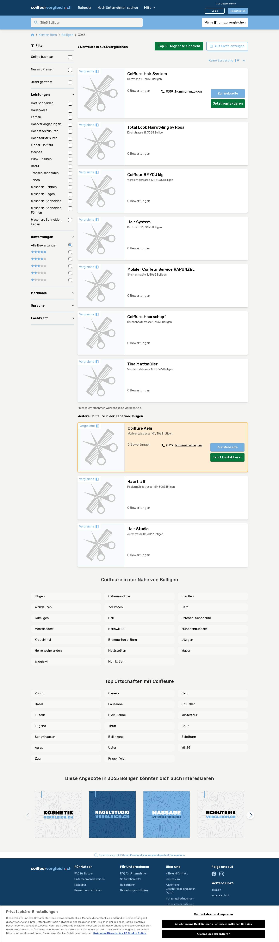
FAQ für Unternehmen (133, 873)
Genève (113, 693)
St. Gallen (188, 704)
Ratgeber (84, 8)
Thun (112, 726)
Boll (111, 618)
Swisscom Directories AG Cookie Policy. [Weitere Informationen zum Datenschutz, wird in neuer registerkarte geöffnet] (119, 933)
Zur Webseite (228, 93)
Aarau (39, 747)
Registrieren (238, 11)
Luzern (40, 715)
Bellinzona (116, 737)
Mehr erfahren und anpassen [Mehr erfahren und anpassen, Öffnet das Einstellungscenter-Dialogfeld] (213, 914)
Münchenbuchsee (195, 629)
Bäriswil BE (116, 629)
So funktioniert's (130, 879)
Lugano (40, 726)
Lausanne (115, 704)
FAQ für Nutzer (83, 873)
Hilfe (149, 8)
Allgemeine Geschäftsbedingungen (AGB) (180, 889)
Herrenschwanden (48, 650)
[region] (139, 924)
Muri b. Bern (117, 661)
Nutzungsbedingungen (180, 898)
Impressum (173, 879)
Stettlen (188, 596)
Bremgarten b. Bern (122, 640)
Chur (185, 726)
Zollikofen (115, 607)
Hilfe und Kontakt (177, 873)
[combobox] (90, 22)
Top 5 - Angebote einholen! (179, 46)
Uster (112, 747)
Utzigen (187, 640)
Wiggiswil (41, 661)
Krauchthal (43, 640)
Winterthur (189, 715)
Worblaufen (43, 607)
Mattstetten (117, 650)
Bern (185, 607)
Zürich (39, 693)
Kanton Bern (48, 35)
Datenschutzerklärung (180, 904)
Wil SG (186, 747)
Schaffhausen (45, 737)
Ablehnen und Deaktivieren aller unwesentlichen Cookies (213, 924)
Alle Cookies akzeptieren (213, 933)
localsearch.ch (221, 895)
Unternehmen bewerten (89, 879)
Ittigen (40, 596)
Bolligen (67, 35)
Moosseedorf (44, 629)
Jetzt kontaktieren (228, 103)
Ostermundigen (119, 596)
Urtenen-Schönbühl (196, 618)
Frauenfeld (116, 758)
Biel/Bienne (117, 715)
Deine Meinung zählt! (142, 855)
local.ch (216, 890)
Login (215, 11)
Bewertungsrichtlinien (88, 890)
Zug (38, 758)
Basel (39, 704)
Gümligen (42, 618)
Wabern (187, 650)
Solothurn (189, 737)
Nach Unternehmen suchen (118, 8)
